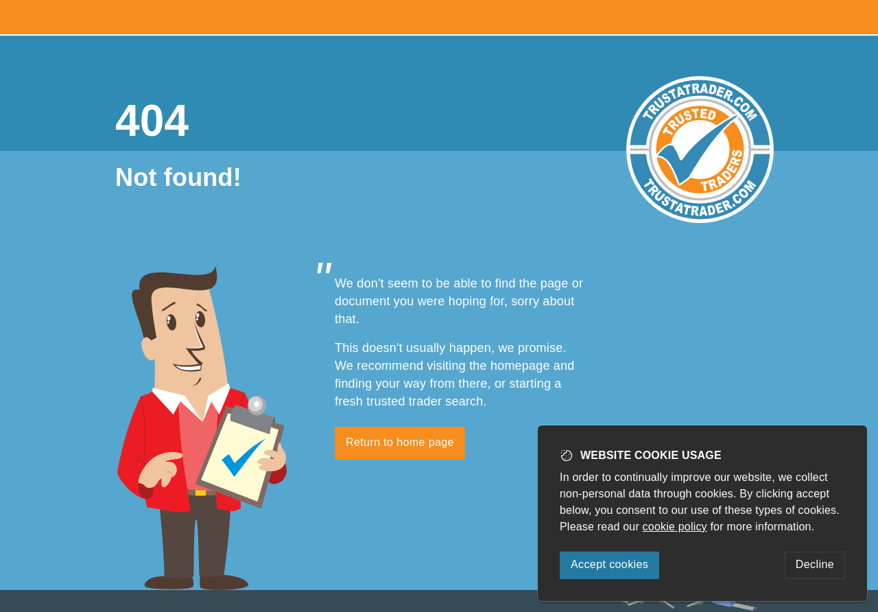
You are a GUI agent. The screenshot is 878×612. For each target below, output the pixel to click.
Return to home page (400, 442)
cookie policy (675, 526)
